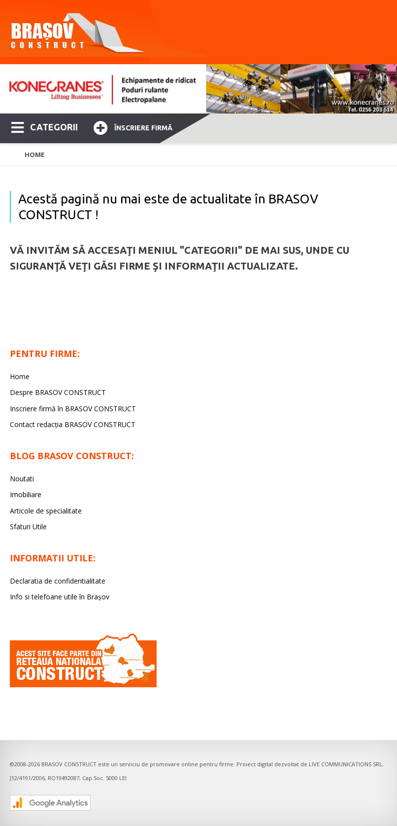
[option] (198, 89)
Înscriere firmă (133, 126)
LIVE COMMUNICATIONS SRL (345, 764)
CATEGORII (44, 126)
